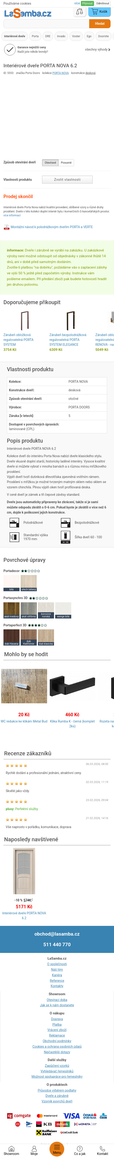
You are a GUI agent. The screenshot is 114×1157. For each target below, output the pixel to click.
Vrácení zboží (56, 1030)
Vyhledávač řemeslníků (57, 1071)
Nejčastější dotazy (57, 1052)
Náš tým (57, 969)
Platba (57, 1024)
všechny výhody (98, 49)
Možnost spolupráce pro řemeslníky (57, 1076)
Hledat (100, 23)
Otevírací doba (57, 1000)
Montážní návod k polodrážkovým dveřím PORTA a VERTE (52, 227)
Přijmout (87, 3)
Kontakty (57, 986)
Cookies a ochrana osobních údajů (57, 1046)
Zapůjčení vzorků (57, 1066)
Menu (57, 1149)
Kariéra (57, 975)
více (77, 3)
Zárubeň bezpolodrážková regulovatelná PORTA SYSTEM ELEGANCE (67, 339)
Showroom (11, 1151)
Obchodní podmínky (57, 1041)
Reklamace (57, 1035)
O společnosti (57, 964)
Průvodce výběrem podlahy (57, 1090)
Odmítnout (102, 3)
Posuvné (66, 162)
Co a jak (80, 1151)
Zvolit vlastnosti (67, 179)
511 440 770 (57, 944)
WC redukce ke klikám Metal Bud (24, 721)
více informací (12, 215)
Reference (57, 981)
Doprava (57, 1019)
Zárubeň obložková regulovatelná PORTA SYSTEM (18, 339)
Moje (34, 1151)
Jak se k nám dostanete (57, 1005)
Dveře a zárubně (57, 1096)
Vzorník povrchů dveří (57, 1101)
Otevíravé (50, 162)
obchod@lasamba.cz (57, 934)
